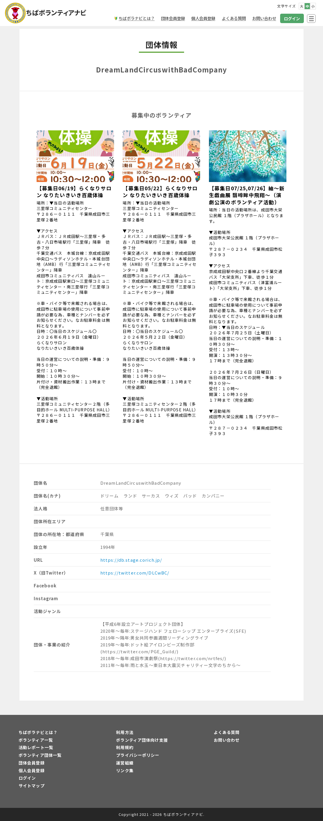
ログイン (27, 778)
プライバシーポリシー (137, 755)
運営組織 (124, 763)
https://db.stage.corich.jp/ (131, 560)
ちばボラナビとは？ (38, 732)
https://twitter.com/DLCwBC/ (134, 573)
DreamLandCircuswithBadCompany (161, 69)
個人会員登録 (32, 770)
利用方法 (124, 732)
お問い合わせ (227, 740)
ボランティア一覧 (36, 740)
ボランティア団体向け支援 (142, 740)
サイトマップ (32, 785)
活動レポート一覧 (36, 747)
